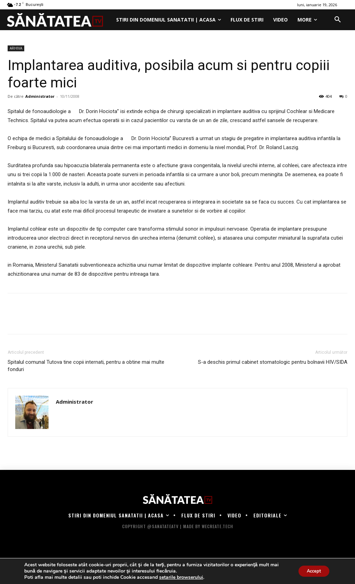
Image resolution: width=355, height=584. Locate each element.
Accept (311, 571)
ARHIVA (16, 48)
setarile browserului (181, 577)
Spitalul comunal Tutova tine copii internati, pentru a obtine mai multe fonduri (86, 365)
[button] (337, 19)
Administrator (39, 96)
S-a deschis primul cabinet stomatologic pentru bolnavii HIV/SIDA (272, 362)
